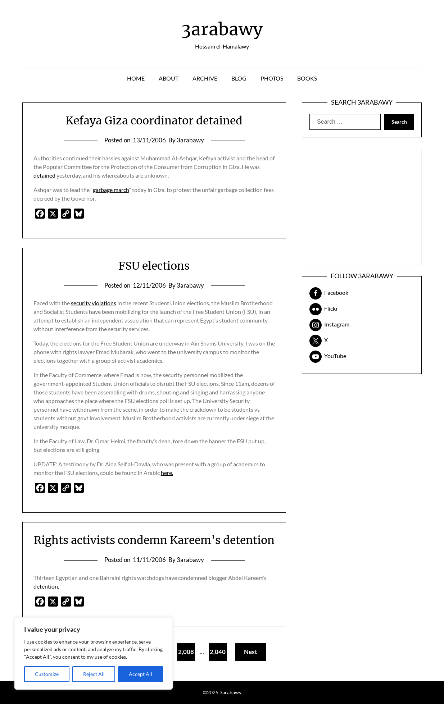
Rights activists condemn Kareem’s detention (154, 540)
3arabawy (222, 29)
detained (44, 175)
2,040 (218, 651)
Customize (47, 674)
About (168, 78)
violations (104, 303)
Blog (238, 78)
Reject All (94, 674)
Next (250, 651)
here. (167, 472)
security (81, 303)
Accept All (140, 674)
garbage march (111, 189)
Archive (204, 78)
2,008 (186, 651)
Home (136, 78)
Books (307, 78)
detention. (46, 586)
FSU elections (154, 266)
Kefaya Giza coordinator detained (154, 120)
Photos (271, 78)
